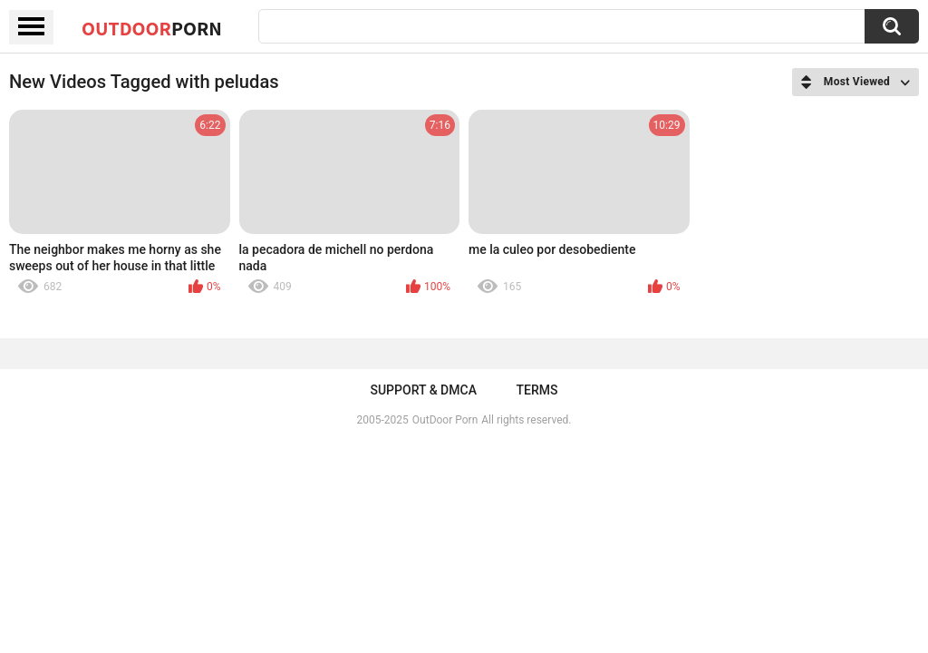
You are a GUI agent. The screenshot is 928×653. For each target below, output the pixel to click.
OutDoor (152, 28)
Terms (537, 390)
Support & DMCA (423, 390)
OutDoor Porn (445, 420)
